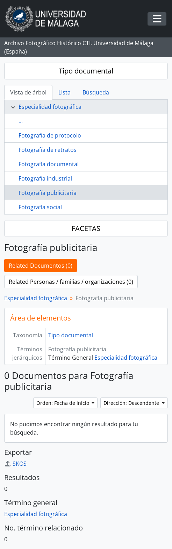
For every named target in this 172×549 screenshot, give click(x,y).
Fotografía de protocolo (50, 135)
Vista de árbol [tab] (28, 92)
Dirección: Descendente (131, 403)
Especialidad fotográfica (50, 107)
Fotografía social (40, 207)
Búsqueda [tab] (96, 92)
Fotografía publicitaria (48, 193)
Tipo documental (86, 71)
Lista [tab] (64, 92)
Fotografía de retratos (48, 150)
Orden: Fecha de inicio (63, 403)
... (21, 121)
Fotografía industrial (45, 178)
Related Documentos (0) (40, 265)
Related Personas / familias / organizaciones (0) (71, 282)
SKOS (15, 463)
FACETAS (86, 228)
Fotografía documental (49, 164)
